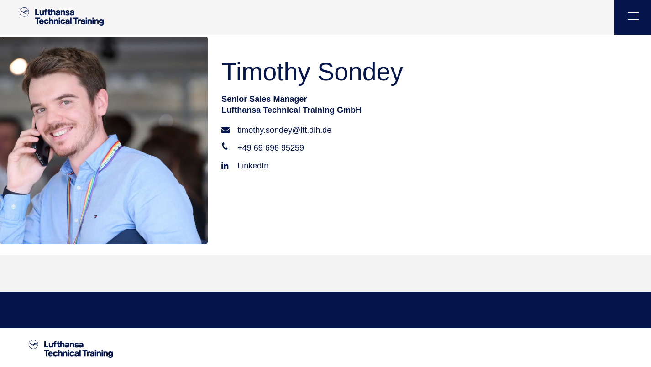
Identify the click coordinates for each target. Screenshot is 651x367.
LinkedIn (244, 165)
